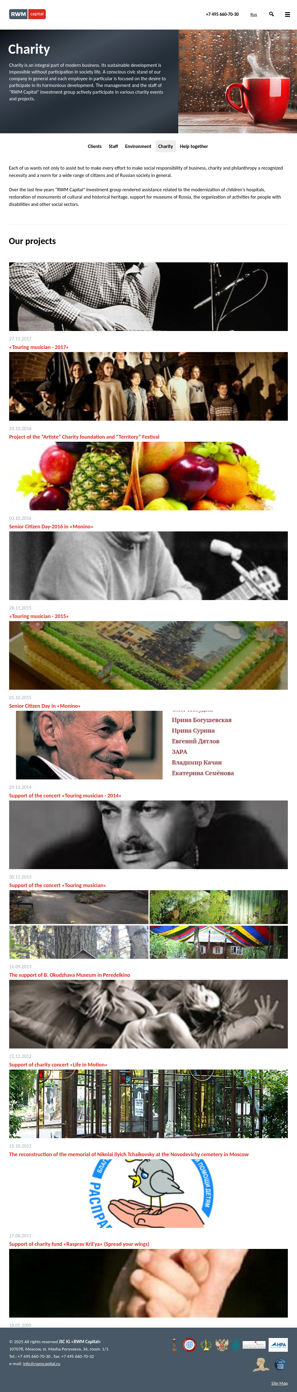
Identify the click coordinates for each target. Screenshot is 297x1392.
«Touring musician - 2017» (39, 347)
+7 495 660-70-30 (222, 14)
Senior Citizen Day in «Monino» (45, 706)
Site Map (279, 1383)
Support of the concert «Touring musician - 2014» (65, 795)
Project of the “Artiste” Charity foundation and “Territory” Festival (84, 436)
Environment (138, 146)
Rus (253, 14)
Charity (165, 146)
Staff (113, 146)
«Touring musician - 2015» (39, 616)
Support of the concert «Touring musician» (57, 885)
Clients (95, 146)
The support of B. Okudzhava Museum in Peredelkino (69, 975)
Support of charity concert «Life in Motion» (58, 1064)
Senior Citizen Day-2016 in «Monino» (51, 526)
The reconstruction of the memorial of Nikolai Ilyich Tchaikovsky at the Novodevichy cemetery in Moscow (129, 1154)
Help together (194, 146)
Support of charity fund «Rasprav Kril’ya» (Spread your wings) (79, 1244)
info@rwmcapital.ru (41, 1363)
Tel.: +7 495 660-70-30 (30, 1356)
